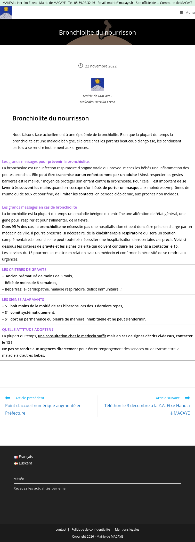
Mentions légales (127, 529)
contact (61, 529)
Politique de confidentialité (90, 529)
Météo (19, 478)
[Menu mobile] (187, 12)
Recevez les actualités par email (41, 488)
